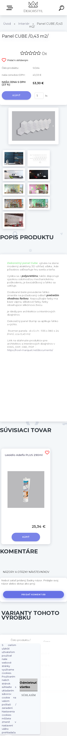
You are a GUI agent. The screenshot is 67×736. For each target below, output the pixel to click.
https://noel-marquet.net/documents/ (30, 350)
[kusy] (39, 96)
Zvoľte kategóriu (10, 8)
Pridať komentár (33, 594)
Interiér (23, 23)
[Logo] (33, 8)
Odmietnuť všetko (28, 685)
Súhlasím (28, 695)
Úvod (7, 23)
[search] (62, 8)
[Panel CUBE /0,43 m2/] (33, 108)
